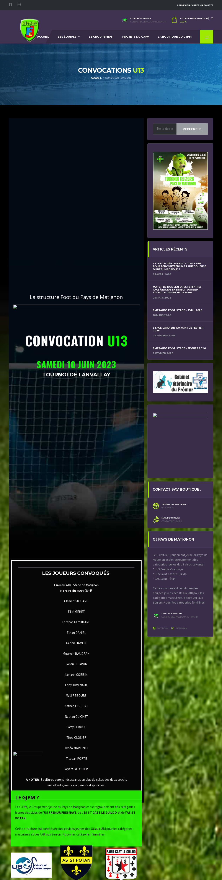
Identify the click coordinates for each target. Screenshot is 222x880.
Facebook (160, 628)
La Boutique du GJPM (175, 36)
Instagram (179, 628)
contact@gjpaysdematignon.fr (148, 22)
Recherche (192, 129)
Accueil (43, 36)
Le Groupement (101, 36)
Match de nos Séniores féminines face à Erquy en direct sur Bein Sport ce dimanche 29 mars (177, 289)
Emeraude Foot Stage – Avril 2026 (177, 310)
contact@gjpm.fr (172, 521)
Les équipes (67, 36)
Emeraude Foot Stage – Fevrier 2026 (179, 348)
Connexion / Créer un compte (195, 5)
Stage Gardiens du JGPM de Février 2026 (178, 329)
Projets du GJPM (135, 36)
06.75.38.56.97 (168, 508)
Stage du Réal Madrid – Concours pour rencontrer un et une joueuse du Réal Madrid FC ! (179, 266)
